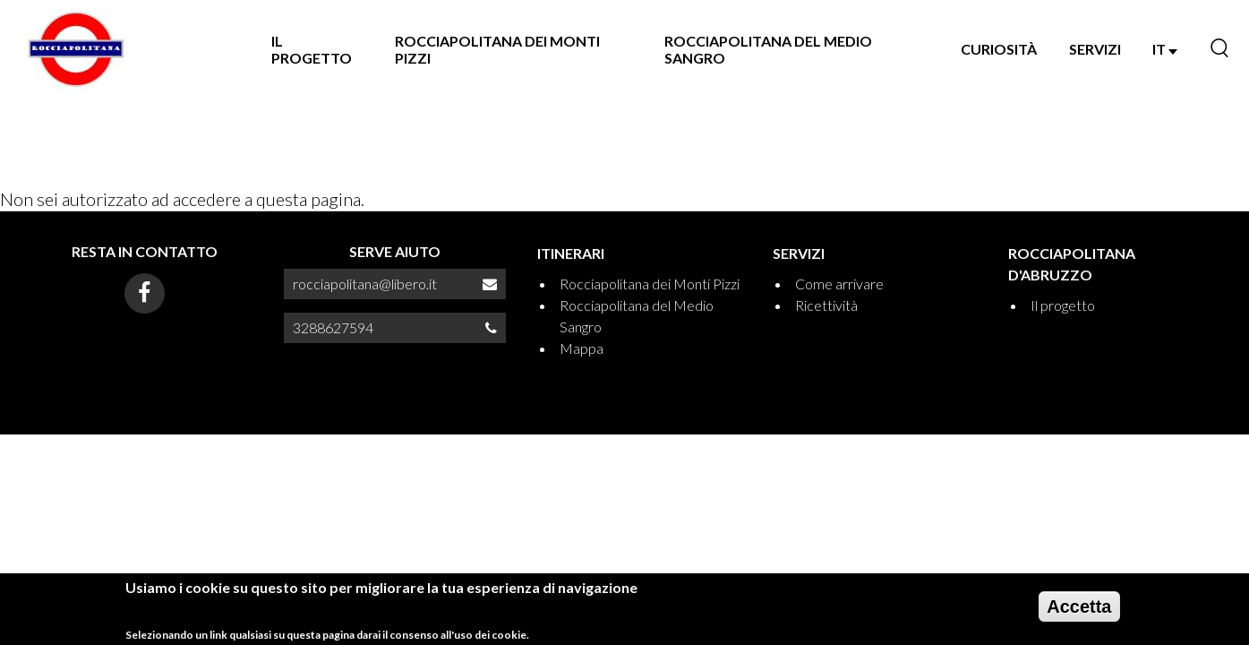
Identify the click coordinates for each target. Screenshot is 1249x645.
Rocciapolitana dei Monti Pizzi (497, 49)
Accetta (1079, 612)
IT (1164, 48)
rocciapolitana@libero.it (365, 283)
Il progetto (311, 49)
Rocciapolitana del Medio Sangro (768, 49)
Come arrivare (839, 283)
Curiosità (999, 48)
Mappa (581, 348)
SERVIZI (1095, 48)
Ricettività (826, 305)
